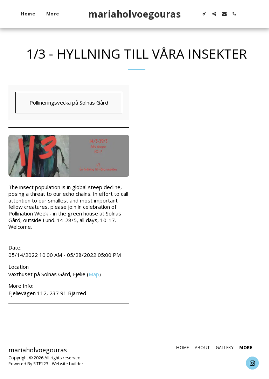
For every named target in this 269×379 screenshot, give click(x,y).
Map (94, 274)
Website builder (67, 364)
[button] (204, 14)
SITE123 (40, 364)
